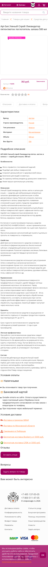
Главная (5, 19)
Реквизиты (9, 525)
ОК (42, 555)
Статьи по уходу (34, 508)
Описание (7, 104)
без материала (34, 132)
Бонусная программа (36, 512)
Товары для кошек (21, 19)
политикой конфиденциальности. (17, 562)
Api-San (31, 118)
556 (30, 141)
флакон (32, 127)
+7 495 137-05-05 (30, 494)
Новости (31, 525)
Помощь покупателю (36, 517)
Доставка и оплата (27, 104)
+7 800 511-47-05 (30, 497)
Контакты (8, 529)
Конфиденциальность (13, 512)
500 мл (31, 137)
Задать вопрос (34, 529)
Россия (31, 123)
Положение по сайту (13, 517)
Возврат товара (11, 521)
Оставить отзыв (10, 455)
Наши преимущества (36, 521)
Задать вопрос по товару (14, 471)
